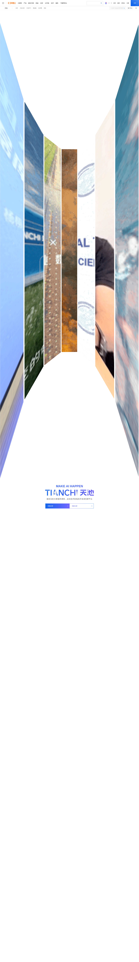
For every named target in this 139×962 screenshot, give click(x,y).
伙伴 (52, 3)
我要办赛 (82, 506)
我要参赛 (58, 506)
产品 (25, 3)
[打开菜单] (3, 3)
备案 (118, 3)
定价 (41, 3)
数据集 (34, 8)
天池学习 (28, 8)
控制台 (123, 3)
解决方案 (31, 3)
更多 (45, 8)
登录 (135, 3)
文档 (114, 3)
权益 (37, 3)
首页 (17, 8)
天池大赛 (22, 8)
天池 (6, 8)
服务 (57, 3)
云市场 (47, 3)
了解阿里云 (63, 3)
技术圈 (40, 8)
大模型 (20, 3)
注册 (128, 3)
